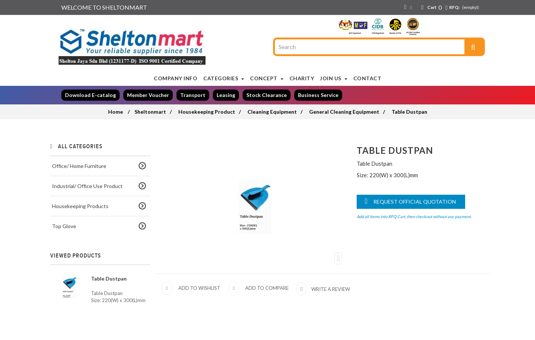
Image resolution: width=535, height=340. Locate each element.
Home (115, 112)
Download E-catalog (90, 95)
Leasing (226, 95)
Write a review (330, 289)
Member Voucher (148, 95)
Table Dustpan (109, 278)
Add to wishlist (199, 288)
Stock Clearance (266, 95)
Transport (192, 95)
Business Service (318, 95)
